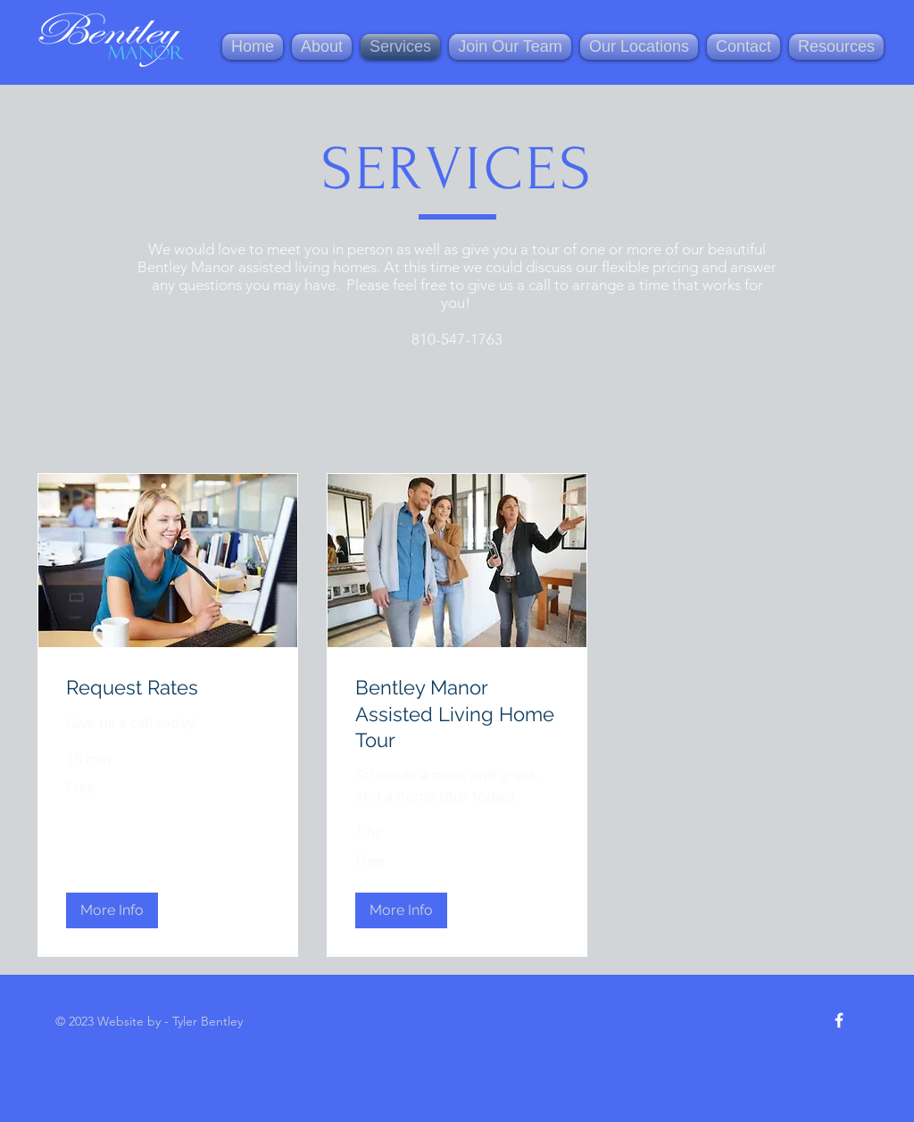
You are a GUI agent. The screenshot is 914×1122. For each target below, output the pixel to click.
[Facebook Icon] (839, 1020)
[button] (112, 910)
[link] (168, 688)
